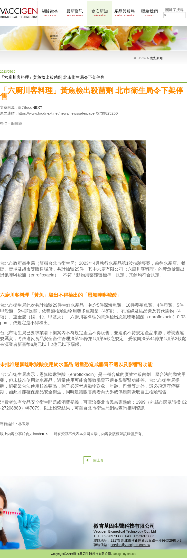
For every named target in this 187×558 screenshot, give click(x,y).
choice (131, 554)
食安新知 (156, 58)
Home (142, 58)
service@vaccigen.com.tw (130, 545)
